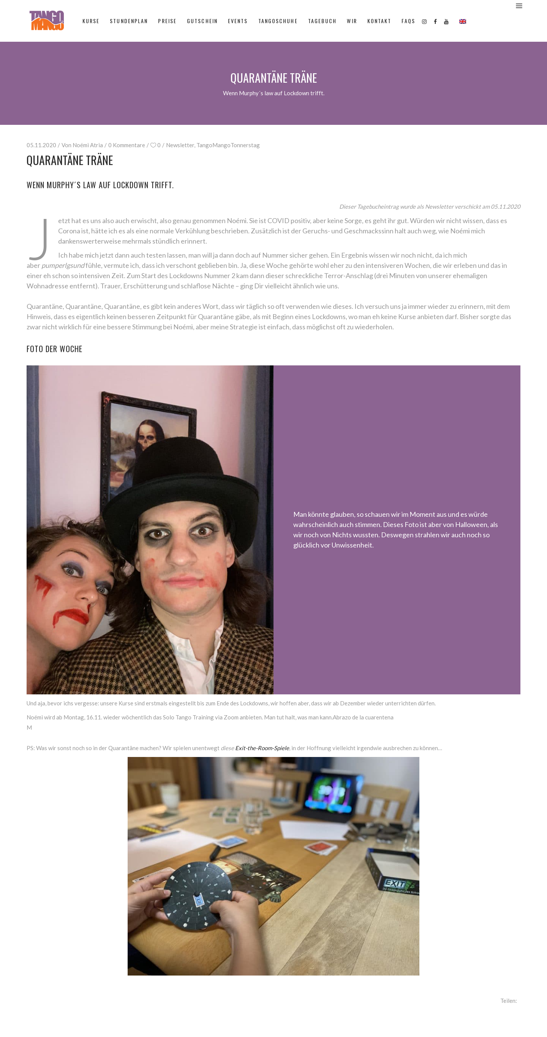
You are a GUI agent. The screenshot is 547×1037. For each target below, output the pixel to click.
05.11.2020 (41, 145)
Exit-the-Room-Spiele (262, 747)
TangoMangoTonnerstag (228, 145)
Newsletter (180, 145)
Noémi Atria (88, 145)
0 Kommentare (126, 145)
